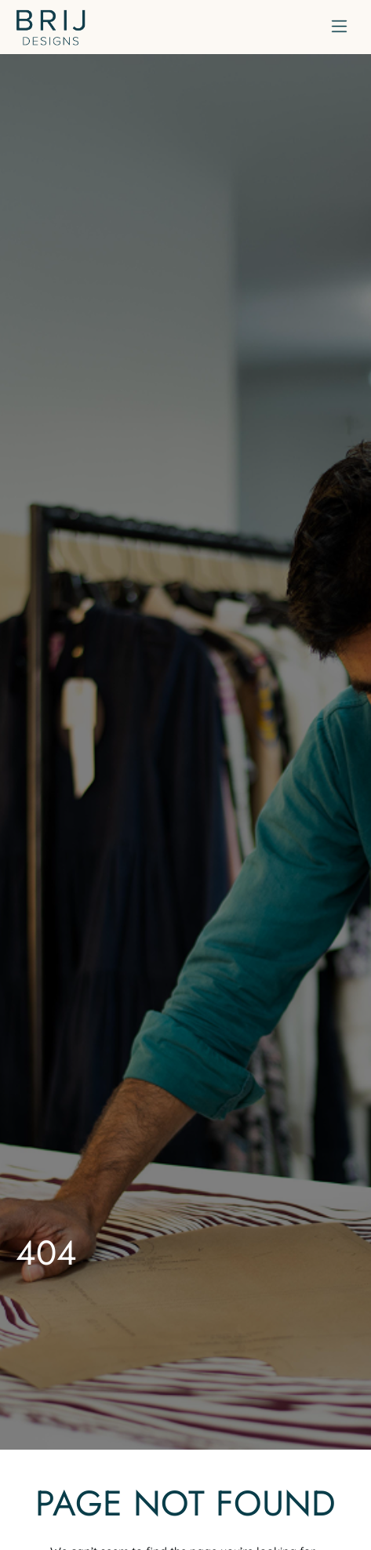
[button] (339, 27)
